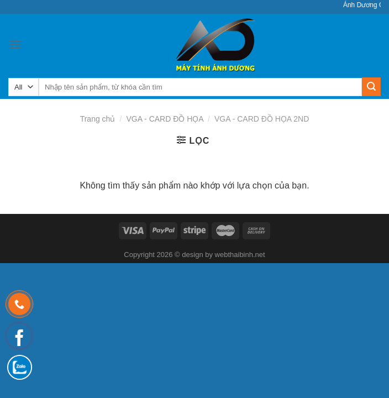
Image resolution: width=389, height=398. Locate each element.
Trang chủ (97, 118)
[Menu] (15, 44)
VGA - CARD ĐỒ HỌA (164, 118)
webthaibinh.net (240, 254)
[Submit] (371, 86)
